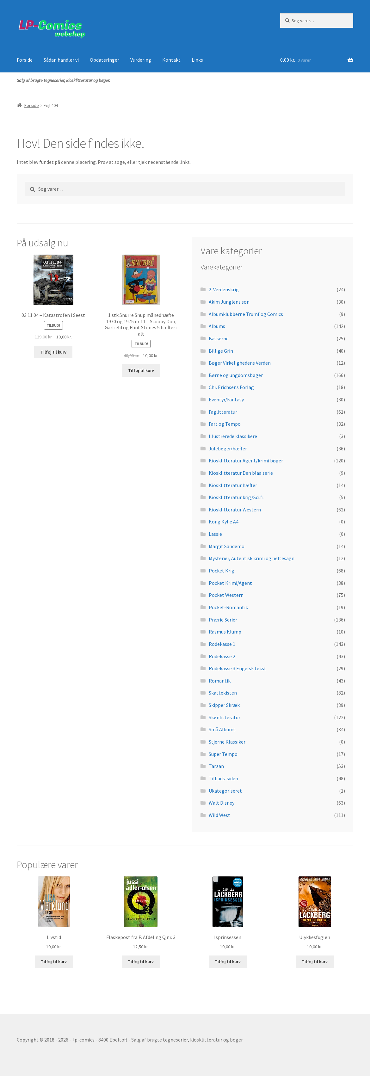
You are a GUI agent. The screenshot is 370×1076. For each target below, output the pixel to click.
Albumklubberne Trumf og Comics (246, 314)
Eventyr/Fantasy (226, 399)
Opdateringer (104, 60)
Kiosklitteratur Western (235, 509)
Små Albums (222, 729)
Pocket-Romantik (228, 607)
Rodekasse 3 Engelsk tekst (237, 668)
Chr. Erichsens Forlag (231, 387)
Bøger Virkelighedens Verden (240, 363)
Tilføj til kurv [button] (53, 352)
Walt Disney (221, 803)
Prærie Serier (223, 619)
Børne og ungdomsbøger (236, 375)
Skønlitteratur (224, 717)
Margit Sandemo (226, 546)
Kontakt (171, 60)
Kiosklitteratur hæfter (233, 485)
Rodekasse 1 (222, 644)
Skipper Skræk (224, 705)
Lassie (215, 534)
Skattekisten (223, 693)
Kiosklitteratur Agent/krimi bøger (246, 460)
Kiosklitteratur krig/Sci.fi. (236, 497)
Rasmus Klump (225, 631)
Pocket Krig (221, 570)
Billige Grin (221, 351)
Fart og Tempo (225, 424)
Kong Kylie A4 (223, 521)
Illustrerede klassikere (233, 436)
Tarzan (216, 766)
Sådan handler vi (61, 60)
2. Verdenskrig (224, 289)
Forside (25, 60)
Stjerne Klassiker (227, 742)
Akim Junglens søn (229, 302)
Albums (217, 326)
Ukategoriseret (225, 791)
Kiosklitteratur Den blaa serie (241, 473)
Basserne (219, 338)
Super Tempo (223, 754)
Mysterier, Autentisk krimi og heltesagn (251, 558)
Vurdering (140, 60)
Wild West (219, 815)
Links (197, 60)
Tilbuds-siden (223, 778)
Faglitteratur (223, 412)
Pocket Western (226, 595)
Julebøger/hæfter (228, 448)
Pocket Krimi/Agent (230, 583)
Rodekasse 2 (222, 656)
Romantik (220, 680)
